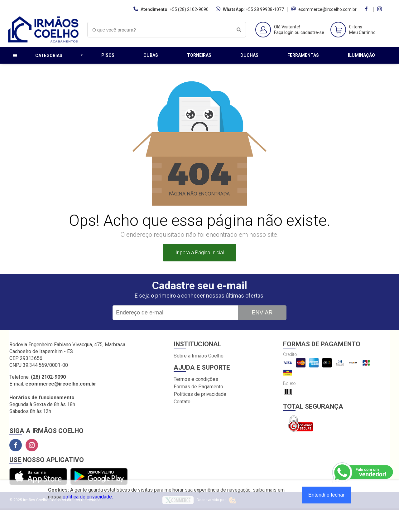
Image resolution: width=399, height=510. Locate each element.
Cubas (150, 55)
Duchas (249, 55)
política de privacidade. (88, 497)
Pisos (107, 55)
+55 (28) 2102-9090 (189, 9)
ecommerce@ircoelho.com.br (327, 9)
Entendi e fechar (326, 495)
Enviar (262, 312)
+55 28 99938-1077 (265, 9)
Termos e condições (196, 379)
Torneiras (199, 55)
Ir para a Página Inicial (199, 252)
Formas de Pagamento (198, 387)
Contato (182, 402)
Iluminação (361, 55)
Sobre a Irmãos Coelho (199, 356)
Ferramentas (303, 55)
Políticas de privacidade (200, 394)
